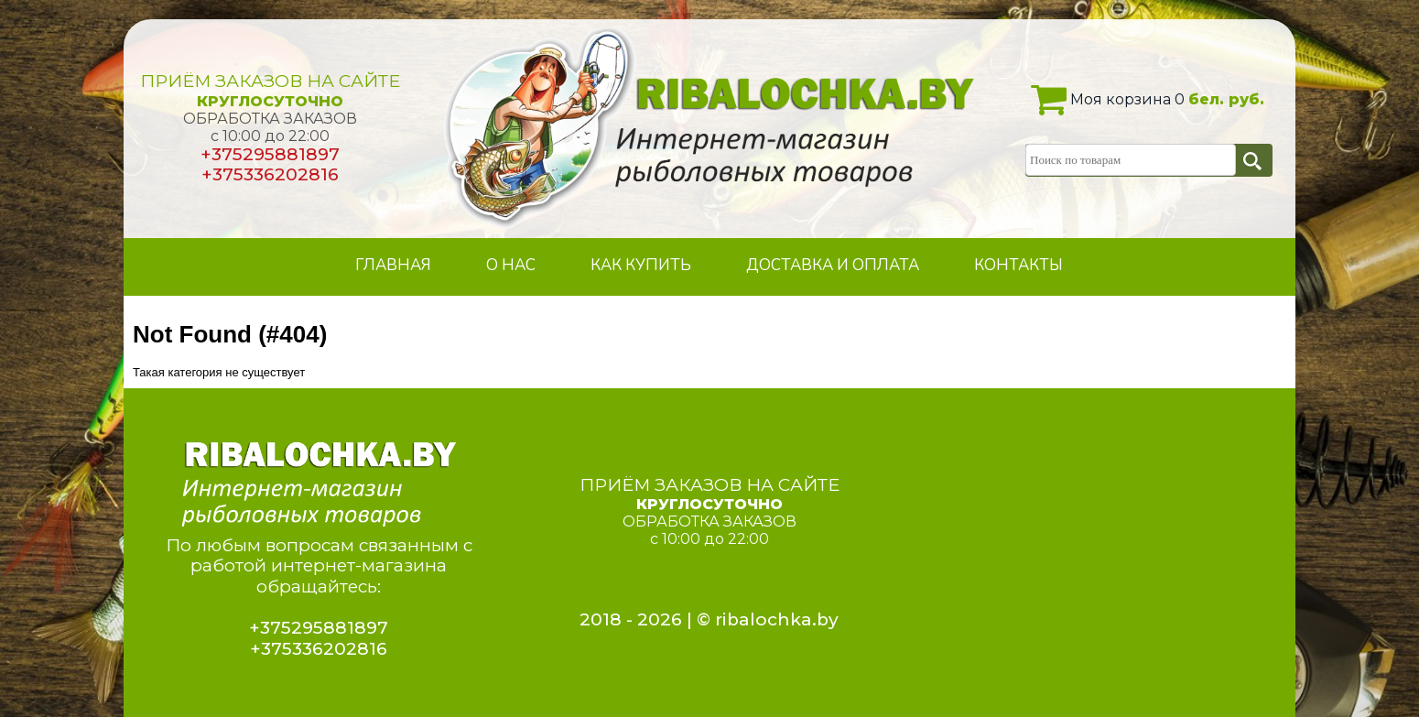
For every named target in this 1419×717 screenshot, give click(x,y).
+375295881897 (270, 154)
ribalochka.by (777, 619)
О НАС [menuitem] (511, 265)
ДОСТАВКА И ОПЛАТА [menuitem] (832, 265)
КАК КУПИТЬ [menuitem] (640, 265)
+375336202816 (270, 174)
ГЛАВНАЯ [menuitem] (393, 265)
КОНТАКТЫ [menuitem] (1018, 265)
